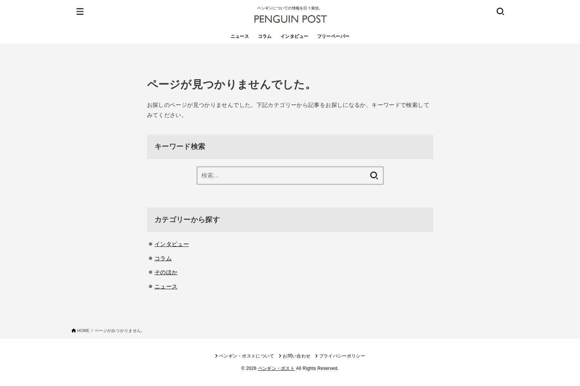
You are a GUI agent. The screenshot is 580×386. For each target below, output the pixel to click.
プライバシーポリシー (342, 356)
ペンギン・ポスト (276, 368)
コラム (265, 36)
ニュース (240, 36)
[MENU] (79, 11)
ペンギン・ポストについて (246, 356)
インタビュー (294, 36)
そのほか (166, 272)
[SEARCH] (500, 11)
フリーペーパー (333, 36)
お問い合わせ (296, 356)
